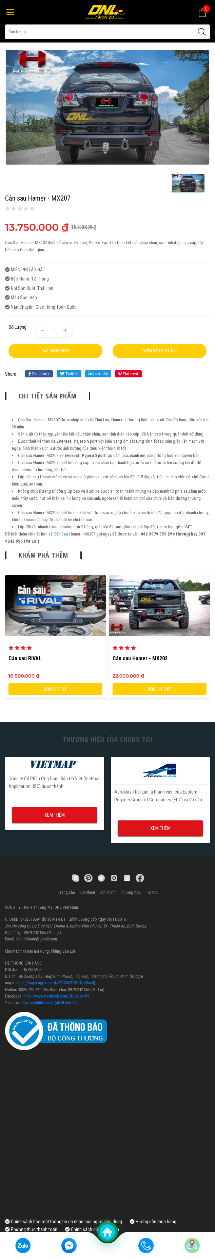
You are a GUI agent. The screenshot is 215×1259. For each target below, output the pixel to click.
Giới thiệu (87, 892)
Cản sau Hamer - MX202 (140, 658)
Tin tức (152, 892)
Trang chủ (66, 892)
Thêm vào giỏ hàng (160, 350)
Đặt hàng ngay (55, 350)
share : (11, 374)
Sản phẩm (107, 892)
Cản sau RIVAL (24, 658)
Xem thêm (54, 815)
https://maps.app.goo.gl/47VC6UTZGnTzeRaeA (55, 983)
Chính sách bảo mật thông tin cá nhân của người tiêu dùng (63, 1221)
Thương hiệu (130, 892)
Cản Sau (61, 534)
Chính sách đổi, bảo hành (92, 1229)
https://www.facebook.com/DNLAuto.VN (56, 996)
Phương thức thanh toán (31, 1229)
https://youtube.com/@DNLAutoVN (49, 1002)
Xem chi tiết (55, 689)
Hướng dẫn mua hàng (153, 1221)
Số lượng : (18, 327)
